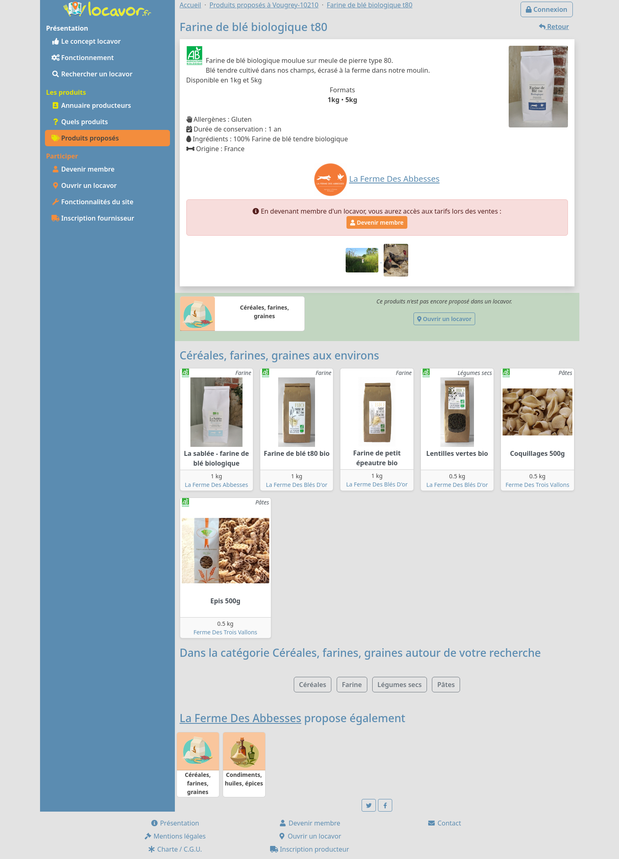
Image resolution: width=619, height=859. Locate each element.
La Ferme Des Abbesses (216, 485)
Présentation (174, 823)
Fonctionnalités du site (92, 201)
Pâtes (446, 684)
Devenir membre (83, 169)
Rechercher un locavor (92, 73)
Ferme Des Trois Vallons (537, 485)
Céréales (312, 684)
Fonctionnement (82, 57)
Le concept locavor (86, 41)
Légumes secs (400, 684)
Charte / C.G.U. (174, 849)
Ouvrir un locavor (84, 185)
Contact (444, 823)
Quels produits (79, 121)
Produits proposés (85, 138)
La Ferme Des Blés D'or (297, 485)
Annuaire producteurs (91, 105)
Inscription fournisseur (92, 218)
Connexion (546, 9)
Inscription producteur (309, 849)
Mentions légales (175, 836)
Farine (352, 684)
